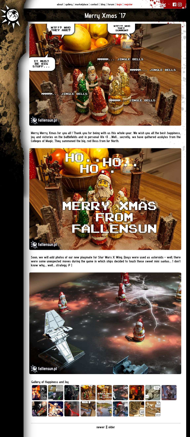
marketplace (82, 4)
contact (95, 4)
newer (101, 427)
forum (111, 4)
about (60, 4)
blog (103, 4)
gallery (69, 4)
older (111, 427)
